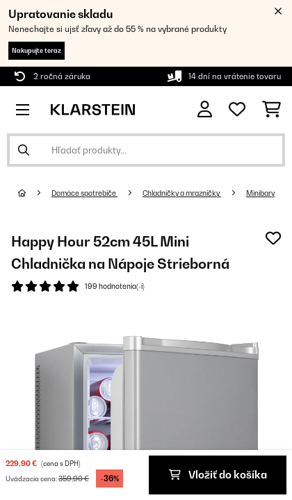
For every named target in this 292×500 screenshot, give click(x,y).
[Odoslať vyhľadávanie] (23, 150)
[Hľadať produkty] (146, 150)
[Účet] (204, 109)
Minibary (260, 193)
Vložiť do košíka (218, 475)
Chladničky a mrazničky (182, 193)
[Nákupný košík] (271, 109)
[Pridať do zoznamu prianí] (273, 238)
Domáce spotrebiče (84, 193)
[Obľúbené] (237, 109)
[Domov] (34, 193)
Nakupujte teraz (36, 50)
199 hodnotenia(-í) (115, 286)
